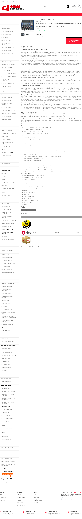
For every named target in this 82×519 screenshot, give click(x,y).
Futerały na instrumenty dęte (9, 391)
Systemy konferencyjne (7, 229)
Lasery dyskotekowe (7, 352)
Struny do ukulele (6, 86)
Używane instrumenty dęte (8, 461)
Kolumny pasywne (6, 266)
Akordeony (4, 185)
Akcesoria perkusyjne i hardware (7, 217)
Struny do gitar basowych (8, 83)
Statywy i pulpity (5, 406)
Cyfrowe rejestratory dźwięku (7, 104)
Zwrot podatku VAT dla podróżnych (23, 506)
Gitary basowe (5, 37)
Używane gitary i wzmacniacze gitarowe (9, 452)
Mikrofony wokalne (6, 254)
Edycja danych (2, 500)
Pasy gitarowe (5, 89)
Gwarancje (19, 500)
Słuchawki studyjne (6, 107)
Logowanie (2, 494)
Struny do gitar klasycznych (9, 73)
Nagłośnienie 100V (6, 300)
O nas (34, 494)
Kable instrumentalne (7, 67)
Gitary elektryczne (6, 34)
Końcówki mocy (5, 280)
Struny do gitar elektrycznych (5, 80)
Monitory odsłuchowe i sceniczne (7, 297)
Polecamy (16, 14)
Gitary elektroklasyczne (8, 25)
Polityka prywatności (20, 495)
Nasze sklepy (35, 502)
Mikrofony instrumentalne (8, 242)
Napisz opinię (38, 21)
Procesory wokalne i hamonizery (7, 290)
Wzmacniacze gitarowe (7, 53)
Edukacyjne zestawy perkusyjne (6, 213)
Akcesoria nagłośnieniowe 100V (8, 313)
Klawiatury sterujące (7, 139)
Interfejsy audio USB (7, 97)
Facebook (28, 14)
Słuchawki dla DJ (6, 364)
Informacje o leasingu (21, 505)
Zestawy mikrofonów (7, 257)
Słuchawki (3, 125)
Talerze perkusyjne (6, 209)
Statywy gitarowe (6, 415)
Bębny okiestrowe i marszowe (9, 220)
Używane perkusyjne (7, 456)
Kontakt (22, 14)
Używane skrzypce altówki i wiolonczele (8, 465)
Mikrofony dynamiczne (7, 245)
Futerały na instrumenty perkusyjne (8, 403)
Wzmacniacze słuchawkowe (8, 110)
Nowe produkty (36, 497)
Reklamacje (19, 503)
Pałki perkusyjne (6, 206)
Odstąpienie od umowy (21, 497)
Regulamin (19, 494)
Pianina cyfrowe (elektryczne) (9, 133)
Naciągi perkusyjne (6, 226)
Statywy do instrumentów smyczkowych (8, 436)
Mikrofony (4, 236)
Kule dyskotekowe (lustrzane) (9, 355)
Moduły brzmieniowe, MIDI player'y (8, 143)
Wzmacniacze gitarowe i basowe (7, 44)
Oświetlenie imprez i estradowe (7, 349)
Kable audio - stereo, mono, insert (8, 342)
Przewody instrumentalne (8, 333)
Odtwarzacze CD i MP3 (7, 367)
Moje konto (2, 492)
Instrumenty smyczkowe (7, 152)
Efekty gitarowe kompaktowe (9, 59)
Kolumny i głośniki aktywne (8, 263)
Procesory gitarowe (6, 61)
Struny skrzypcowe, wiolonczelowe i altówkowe (8, 164)
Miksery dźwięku (6, 275)
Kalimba (3, 149)
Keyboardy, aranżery (7, 130)
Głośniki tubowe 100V (7, 309)
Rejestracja (8, 1)
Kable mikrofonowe (6, 336)
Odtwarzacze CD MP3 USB (8, 324)
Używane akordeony (6, 445)
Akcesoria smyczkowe (7, 167)
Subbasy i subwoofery (7, 269)
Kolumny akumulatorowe (8, 272)
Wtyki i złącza (5, 338)
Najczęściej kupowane (37, 500)
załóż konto (74, 7)
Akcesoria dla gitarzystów (8, 64)
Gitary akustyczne (6, 28)
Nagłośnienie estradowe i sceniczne (7, 233)
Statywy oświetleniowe (7, 418)
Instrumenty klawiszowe (7, 127)
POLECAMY (3, 468)
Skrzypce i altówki (6, 155)
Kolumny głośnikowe (7, 260)
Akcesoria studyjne (6, 122)
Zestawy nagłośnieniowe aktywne (8, 321)
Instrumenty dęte (5, 170)
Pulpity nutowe (5, 412)
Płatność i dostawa (20, 499)
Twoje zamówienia (3, 499)
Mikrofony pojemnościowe (8, 247)
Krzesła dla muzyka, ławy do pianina (9, 425)
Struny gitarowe (6, 70)
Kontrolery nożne (6, 146)
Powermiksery (5, 278)
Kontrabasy (4, 161)
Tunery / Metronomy (6, 378)
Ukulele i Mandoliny (6, 40)
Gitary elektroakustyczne (8, 31)
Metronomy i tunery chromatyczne (6, 382)
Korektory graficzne (7, 293)
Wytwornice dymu (6, 358)
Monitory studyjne (6, 119)
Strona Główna (3, 17)
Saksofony (4, 173)
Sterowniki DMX (5, 361)
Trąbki (3, 179)
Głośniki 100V (5, 306)
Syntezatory (5, 136)
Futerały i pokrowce (6, 385)
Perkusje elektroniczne (7, 201)
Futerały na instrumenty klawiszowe (8, 395)
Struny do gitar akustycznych (9, 76)
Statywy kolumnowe (6, 421)
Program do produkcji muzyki (9, 113)
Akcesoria (4, 373)
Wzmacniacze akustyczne (8, 47)
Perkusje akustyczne (7, 198)
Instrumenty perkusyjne (7, 195)
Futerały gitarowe (6, 388)
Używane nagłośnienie (7, 458)
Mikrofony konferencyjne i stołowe (8, 251)
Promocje (9, 14)
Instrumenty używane (6, 442)
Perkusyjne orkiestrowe (8, 223)
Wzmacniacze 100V (6, 303)
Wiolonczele (5, 158)
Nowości (3, 14)
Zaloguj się (3, 1)
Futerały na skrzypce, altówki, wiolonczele (9, 399)
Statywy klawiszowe (7, 428)
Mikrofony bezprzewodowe (8, 239)
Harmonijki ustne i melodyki (8, 188)
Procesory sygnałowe (7, 286)
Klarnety (4, 176)
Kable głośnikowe (6, 330)
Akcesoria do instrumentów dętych (8, 192)
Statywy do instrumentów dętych (8, 432)
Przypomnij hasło (15, 1)
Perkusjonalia (5, 203)
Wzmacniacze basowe (7, 50)
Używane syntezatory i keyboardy (7, 448)
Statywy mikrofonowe (7, 409)
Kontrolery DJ (5, 376)
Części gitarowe (5, 92)
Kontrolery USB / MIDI (7, 116)
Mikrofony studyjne (6, 100)
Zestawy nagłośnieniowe (8, 283)
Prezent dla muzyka (6, 439)
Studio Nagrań (4, 94)
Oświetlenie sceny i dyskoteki (8, 345)
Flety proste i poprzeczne (8, 182)
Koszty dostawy (20, 502)
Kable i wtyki (4, 327)
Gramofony (4, 370)
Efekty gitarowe (5, 56)
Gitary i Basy (4, 20)
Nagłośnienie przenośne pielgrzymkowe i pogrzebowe (9, 317)
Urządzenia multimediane (7, 471)
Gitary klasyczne (6, 23)
